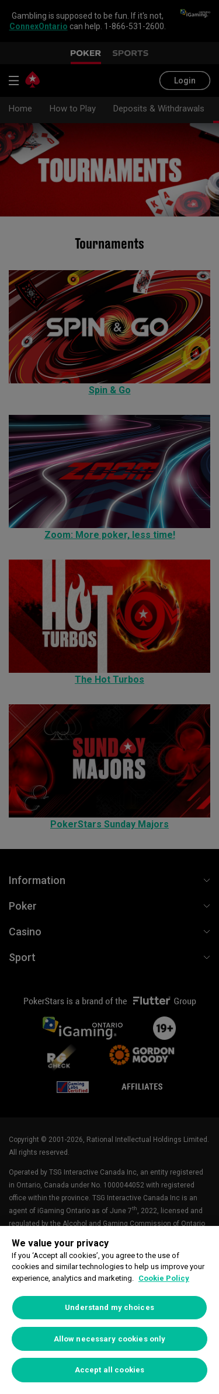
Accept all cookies (109, 1369)
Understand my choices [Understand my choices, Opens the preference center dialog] (109, 1307)
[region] (109, 1310)
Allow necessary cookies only (110, 1338)
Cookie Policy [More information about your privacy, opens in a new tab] (163, 1278)
